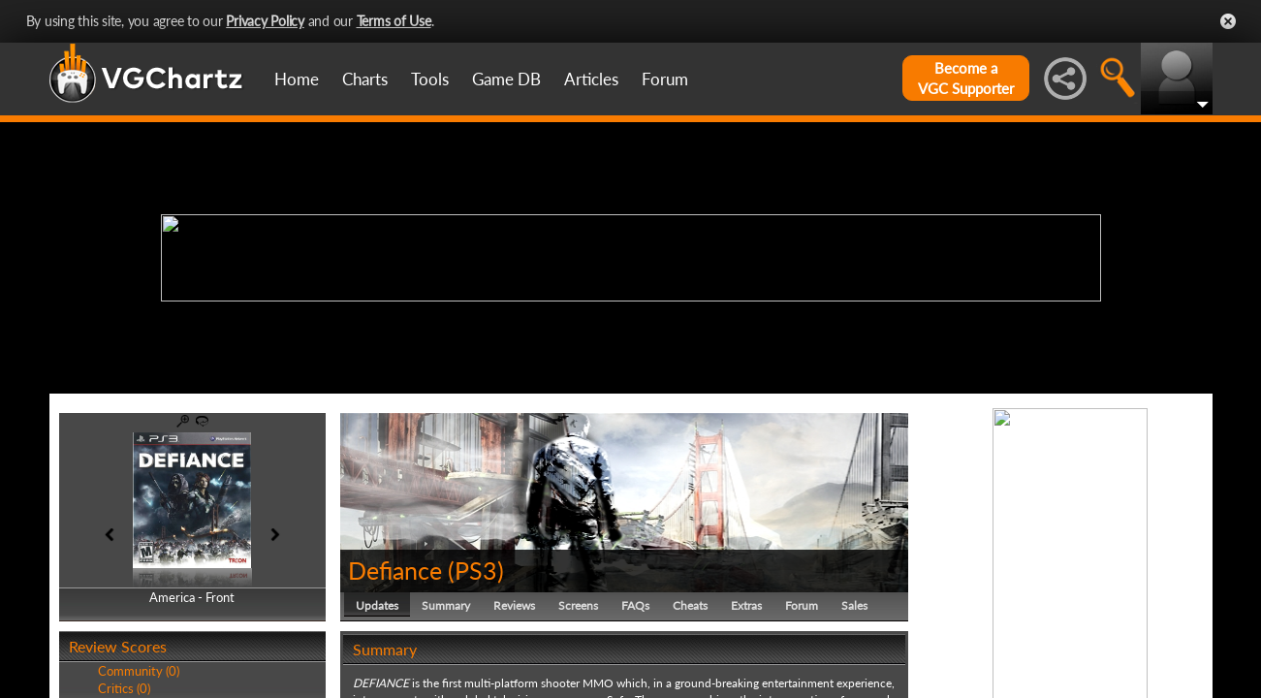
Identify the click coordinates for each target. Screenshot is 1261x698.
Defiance (395, 570)
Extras (746, 605)
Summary (446, 605)
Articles (591, 79)
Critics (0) (124, 688)
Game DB (506, 79)
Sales (854, 605)
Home (296, 79)
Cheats (690, 605)
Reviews (514, 605)
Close (1228, 21)
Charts (365, 79)
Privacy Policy (265, 21)
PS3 (476, 570)
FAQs (635, 605)
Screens (578, 605)
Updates (377, 605)
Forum (665, 79)
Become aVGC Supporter (966, 78)
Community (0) (138, 671)
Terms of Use (394, 21)
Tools (430, 79)
